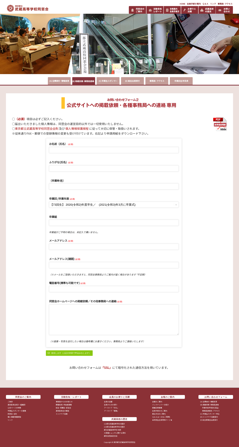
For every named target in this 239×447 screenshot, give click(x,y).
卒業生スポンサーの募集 (17, 410)
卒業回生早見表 (181, 80)
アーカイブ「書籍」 (111, 410)
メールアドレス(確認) (64, 259)
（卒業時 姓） (57, 180)
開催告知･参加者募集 (64, 404)
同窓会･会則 (12, 414)
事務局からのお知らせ (64, 401)
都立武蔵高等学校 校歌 (112, 430)
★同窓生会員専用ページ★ (162, 420)
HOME (182, 3)
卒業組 (53, 217)
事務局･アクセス (225, 3)
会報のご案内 (157, 401)
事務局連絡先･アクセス (210, 410)
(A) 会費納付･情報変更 (59, 80)
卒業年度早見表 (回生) (209, 407)
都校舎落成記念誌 (110, 436)
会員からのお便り (110, 404)
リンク (213, 3)
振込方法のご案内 (159, 414)
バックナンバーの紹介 (160, 404)
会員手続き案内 (194, 3)
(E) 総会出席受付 (132, 80)
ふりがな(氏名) (61, 162)
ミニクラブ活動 (62, 414)
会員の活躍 (108, 401)
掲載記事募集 (157, 407)
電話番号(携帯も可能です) (67, 283)
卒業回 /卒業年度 (62, 198)
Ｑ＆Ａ (205, 3)
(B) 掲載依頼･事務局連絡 (83, 81)
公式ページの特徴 (14, 407)
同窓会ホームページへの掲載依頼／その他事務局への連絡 (85, 301)
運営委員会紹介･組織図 (16, 404)
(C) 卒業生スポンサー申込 (209, 414)
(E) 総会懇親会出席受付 (209, 420)
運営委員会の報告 (62, 410)
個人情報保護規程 (77, 128)
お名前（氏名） (61, 144)
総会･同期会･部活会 (63, 407)
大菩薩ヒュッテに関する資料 (115, 433)
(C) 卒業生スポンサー (108, 80)
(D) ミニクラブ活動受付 (209, 417)
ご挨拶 (10, 401)
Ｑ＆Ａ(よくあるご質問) (161, 417)
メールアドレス (61, 240)
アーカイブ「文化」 (111, 407)
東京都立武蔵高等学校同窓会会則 (36, 128)
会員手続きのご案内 (159, 410)
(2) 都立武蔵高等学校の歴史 (114, 427)
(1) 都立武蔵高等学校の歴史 (114, 423)
